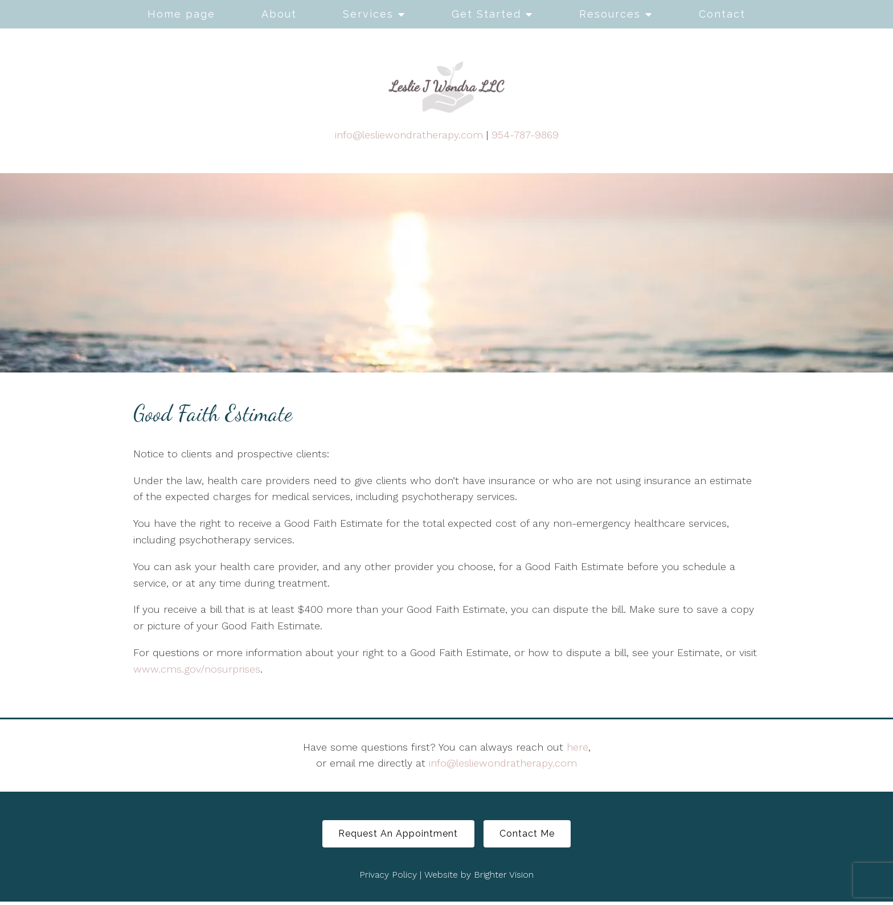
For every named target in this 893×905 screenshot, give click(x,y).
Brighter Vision (504, 877)
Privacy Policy (388, 877)
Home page (181, 14)
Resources (610, 14)
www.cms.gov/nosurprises (196, 669)
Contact (722, 14)
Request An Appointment (393, 835)
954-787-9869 (525, 135)
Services (368, 14)
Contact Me (532, 835)
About (279, 14)
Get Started (486, 14)
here (577, 747)
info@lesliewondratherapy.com (409, 135)
